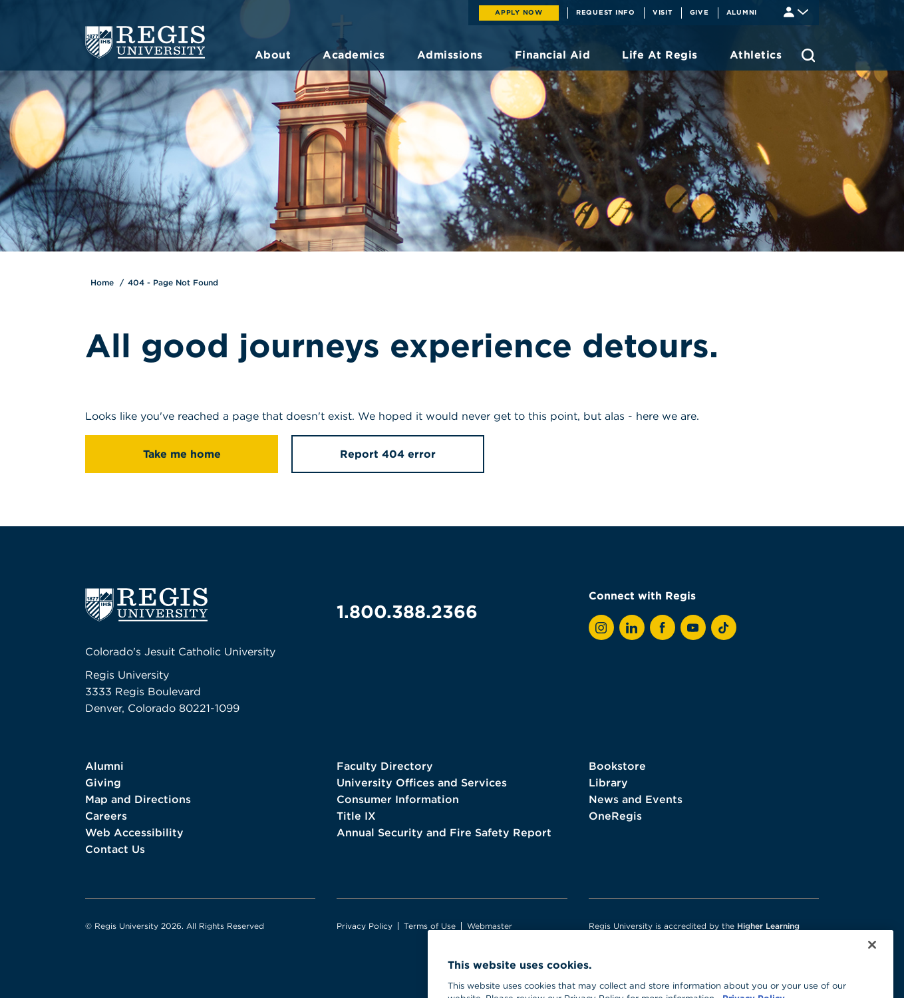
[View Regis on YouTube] (693, 627)
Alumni (742, 12)
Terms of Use (430, 926)
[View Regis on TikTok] (723, 627)
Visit (663, 12)
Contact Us (115, 849)
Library (608, 782)
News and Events (635, 799)
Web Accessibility (134, 832)
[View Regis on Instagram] (601, 627)
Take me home (182, 453)
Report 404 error (388, 453)
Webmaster (489, 926)
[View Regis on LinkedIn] (632, 627)
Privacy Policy (364, 926)
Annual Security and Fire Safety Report (444, 832)
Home (102, 282)
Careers (106, 815)
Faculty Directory (385, 765)
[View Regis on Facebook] (662, 627)
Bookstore (617, 765)
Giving (103, 782)
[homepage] (145, 42)
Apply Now (519, 12)
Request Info (605, 12)
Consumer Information (398, 799)
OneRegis (615, 815)
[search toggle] (808, 55)
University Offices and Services (422, 782)
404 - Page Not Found (173, 282)
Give (699, 12)
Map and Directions (138, 799)
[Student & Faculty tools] (796, 11)
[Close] (872, 962)
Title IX (356, 815)
